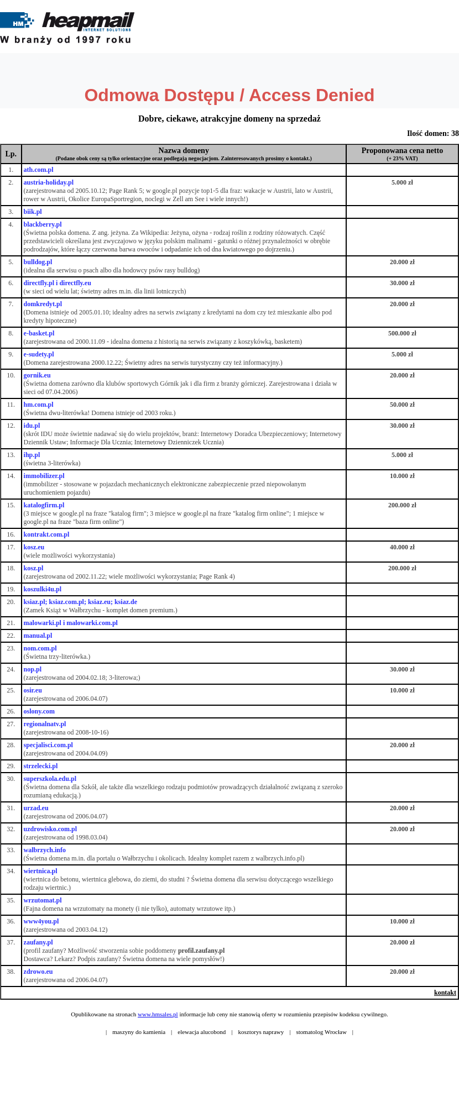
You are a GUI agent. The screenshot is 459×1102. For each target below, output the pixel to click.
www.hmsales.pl (158, 1014)
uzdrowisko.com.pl (50, 829)
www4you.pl (41, 921)
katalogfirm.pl (44, 505)
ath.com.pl (39, 170)
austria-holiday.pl (49, 182)
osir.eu (33, 690)
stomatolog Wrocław (321, 1031)
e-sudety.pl (39, 354)
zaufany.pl (38, 942)
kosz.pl (34, 568)
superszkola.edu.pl (50, 779)
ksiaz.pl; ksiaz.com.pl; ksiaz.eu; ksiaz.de (80, 602)
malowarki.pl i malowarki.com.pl (71, 623)
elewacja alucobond (202, 1031)
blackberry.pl (43, 224)
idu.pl (32, 425)
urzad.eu (36, 808)
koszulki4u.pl (42, 589)
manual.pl (38, 635)
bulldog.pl (38, 262)
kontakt (445, 992)
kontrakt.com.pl (47, 534)
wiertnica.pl (41, 871)
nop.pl (32, 669)
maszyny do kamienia (138, 1031)
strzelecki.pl (41, 766)
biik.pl (33, 212)
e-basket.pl (39, 333)
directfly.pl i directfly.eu (57, 283)
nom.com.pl (40, 648)
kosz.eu (34, 547)
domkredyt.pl (43, 304)
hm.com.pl (39, 404)
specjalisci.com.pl (48, 745)
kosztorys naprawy (261, 1031)
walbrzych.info (45, 850)
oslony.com (39, 711)
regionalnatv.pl (45, 724)
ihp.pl (32, 455)
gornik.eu (37, 375)
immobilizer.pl (44, 476)
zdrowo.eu (38, 971)
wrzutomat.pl (43, 900)
